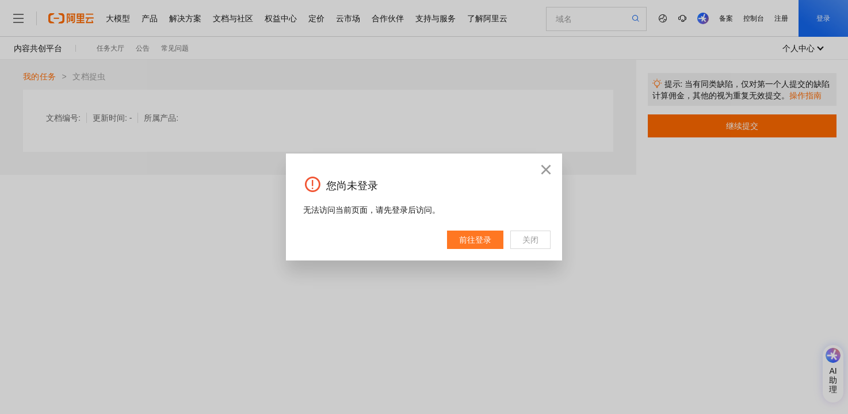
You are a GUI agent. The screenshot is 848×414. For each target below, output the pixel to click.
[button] (546, 169)
